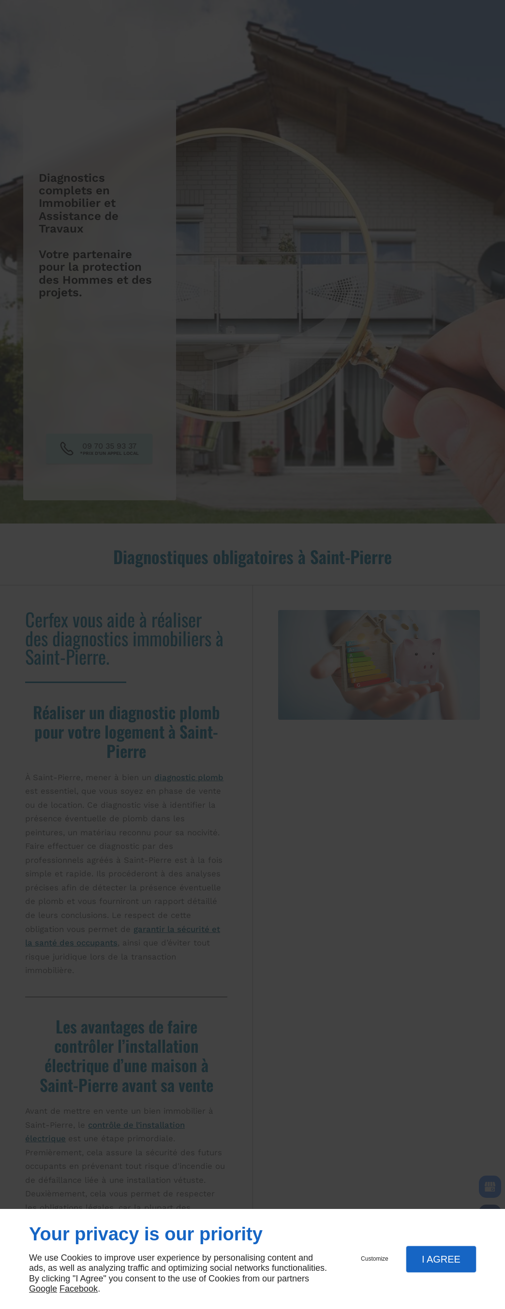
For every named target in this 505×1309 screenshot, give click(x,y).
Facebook (78, 1289)
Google (43, 1289)
